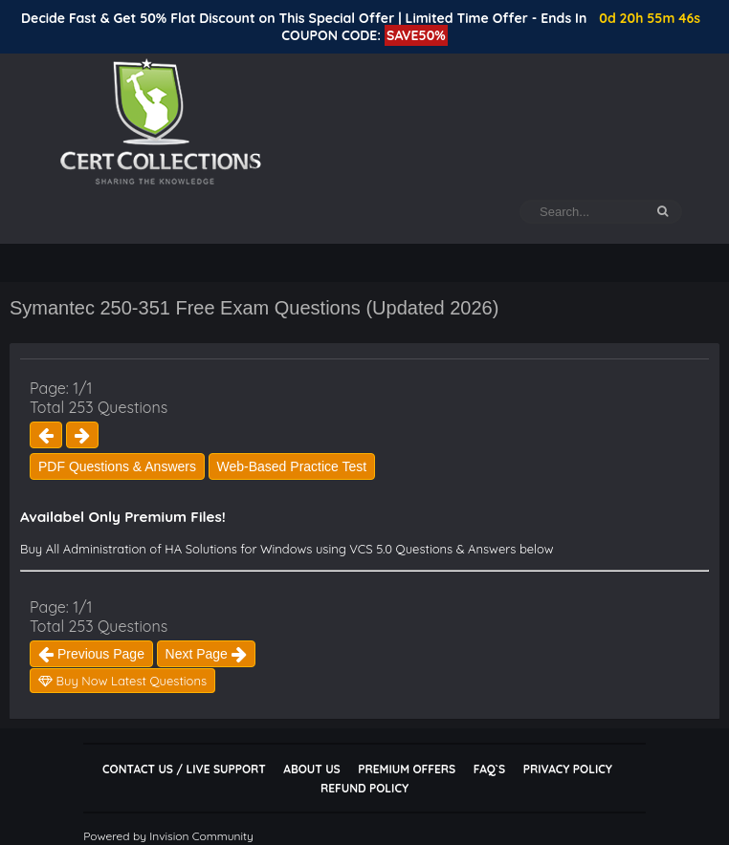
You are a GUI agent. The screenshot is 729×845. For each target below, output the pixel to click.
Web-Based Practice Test (292, 466)
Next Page (206, 653)
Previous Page (91, 653)
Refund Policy (364, 788)
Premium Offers (406, 769)
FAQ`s (489, 769)
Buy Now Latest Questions (122, 680)
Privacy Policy (567, 769)
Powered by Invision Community (168, 836)
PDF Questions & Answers (117, 466)
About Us (311, 769)
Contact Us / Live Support (184, 769)
